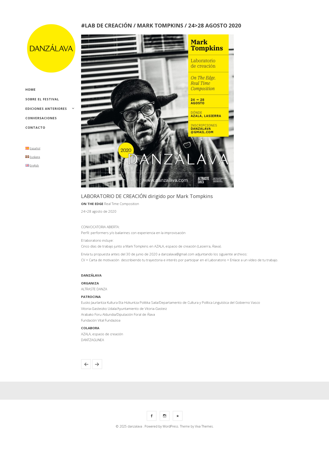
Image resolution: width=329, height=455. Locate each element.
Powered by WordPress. (162, 426)
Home (30, 89)
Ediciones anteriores (46, 108)
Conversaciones (41, 118)
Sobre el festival (42, 99)
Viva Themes (204, 426)
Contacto (35, 127)
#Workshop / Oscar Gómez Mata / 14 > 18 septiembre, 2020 (86, 364)
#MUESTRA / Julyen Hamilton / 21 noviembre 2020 (97, 364)
